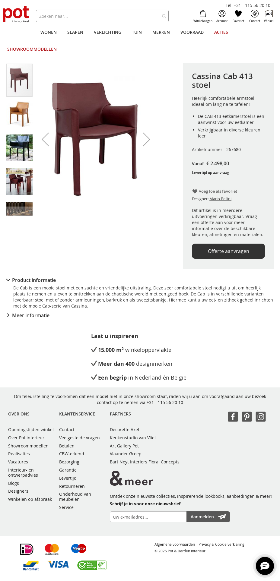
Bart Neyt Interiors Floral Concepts (145, 462)
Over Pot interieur (26, 437)
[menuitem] (48, 32)
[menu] (140, 41)
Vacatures (18, 462)
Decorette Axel (124, 429)
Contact (254, 16)
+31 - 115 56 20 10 (165, 402)
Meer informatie (30, 315)
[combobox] (102, 16)
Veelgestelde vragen (79, 437)
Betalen (67, 446)
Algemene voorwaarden (174, 544)
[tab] (140, 280)
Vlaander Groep (126, 453)
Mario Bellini (220, 198)
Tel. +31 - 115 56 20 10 (248, 5)
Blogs (13, 483)
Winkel (269, 16)
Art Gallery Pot (124, 446)
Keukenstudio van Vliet (133, 437)
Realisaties (19, 453)
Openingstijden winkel (31, 429)
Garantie (68, 470)
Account (222, 16)
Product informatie (34, 280)
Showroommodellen (28, 446)
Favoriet (238, 16)
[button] (45, 139)
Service (66, 507)
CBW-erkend (71, 453)
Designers (18, 491)
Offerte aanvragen (228, 251)
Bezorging (69, 462)
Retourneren (72, 486)
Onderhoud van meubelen (75, 496)
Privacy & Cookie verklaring (221, 544)
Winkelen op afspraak (30, 499)
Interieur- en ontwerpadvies (23, 472)
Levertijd (68, 478)
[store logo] (16, 14)
